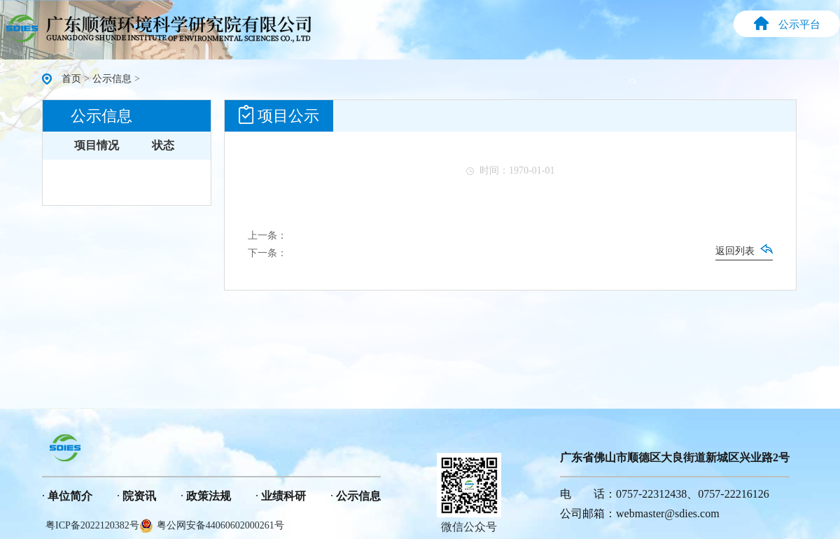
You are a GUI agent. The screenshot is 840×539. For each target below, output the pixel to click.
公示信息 (112, 79)
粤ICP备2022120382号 (92, 525)
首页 (71, 79)
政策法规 (208, 496)
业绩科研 (283, 496)
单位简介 (70, 496)
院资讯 (139, 496)
